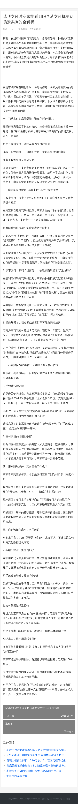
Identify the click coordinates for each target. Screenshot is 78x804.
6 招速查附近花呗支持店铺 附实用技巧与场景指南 (35, 755)
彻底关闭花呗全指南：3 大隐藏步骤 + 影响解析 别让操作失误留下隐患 (37, 765)
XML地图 (66, 799)
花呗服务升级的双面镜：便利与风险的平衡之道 (34, 770)
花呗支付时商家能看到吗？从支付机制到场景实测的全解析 (37, 749)
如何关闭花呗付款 (17, 776)
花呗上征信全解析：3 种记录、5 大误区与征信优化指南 (37, 760)
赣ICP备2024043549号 (52, 799)
